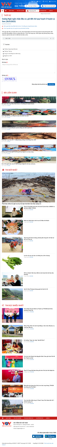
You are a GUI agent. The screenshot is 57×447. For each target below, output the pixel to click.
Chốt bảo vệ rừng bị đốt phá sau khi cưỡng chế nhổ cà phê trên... (17, 128)
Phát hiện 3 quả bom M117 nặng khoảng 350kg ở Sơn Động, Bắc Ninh (19, 140)
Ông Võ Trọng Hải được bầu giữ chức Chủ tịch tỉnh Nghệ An (39, 370)
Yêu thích (7, 44)
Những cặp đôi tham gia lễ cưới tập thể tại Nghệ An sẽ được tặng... (18, 152)
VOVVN (8, 105)
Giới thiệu (11, 10)
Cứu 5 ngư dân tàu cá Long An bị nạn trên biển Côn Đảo (16, 28)
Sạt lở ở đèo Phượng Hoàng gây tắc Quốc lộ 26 (36, 289)
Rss (33, 1)
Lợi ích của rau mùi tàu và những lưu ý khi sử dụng (37, 255)
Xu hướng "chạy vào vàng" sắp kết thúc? (34, 340)
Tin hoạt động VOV (28, 418)
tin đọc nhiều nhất (14, 305)
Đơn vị (39, 1)
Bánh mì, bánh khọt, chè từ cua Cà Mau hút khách (36, 220)
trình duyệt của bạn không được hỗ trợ (28, 39)
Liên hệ (45, 1)
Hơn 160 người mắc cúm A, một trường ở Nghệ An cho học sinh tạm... (19, 164)
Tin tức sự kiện (20, 10)
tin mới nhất (11, 170)
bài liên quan (10, 93)
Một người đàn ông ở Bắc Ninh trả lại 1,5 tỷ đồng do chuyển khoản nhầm (20, 26)
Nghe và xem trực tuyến (48, 6)
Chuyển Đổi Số (42, 10)
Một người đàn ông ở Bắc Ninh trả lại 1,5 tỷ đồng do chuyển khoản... (18, 104)
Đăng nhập (52, 1)
